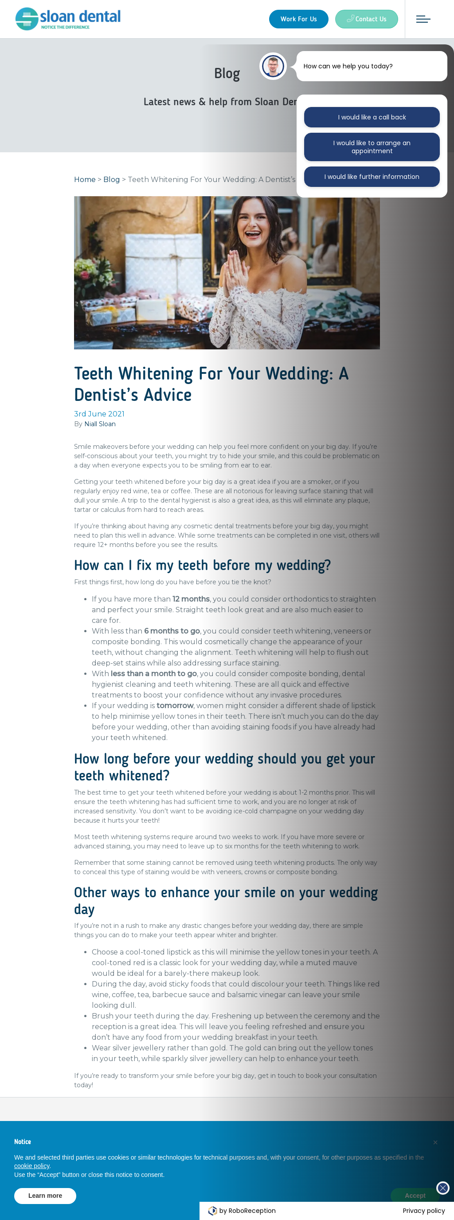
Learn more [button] (45, 1195)
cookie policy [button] (31, 1165)
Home (85, 184)
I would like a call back (372, 117)
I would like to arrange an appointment (372, 147)
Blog (111, 184)
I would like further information (372, 176)
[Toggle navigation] (419, 19)
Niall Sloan (100, 428)
